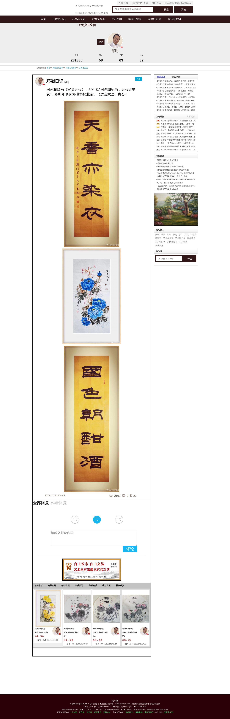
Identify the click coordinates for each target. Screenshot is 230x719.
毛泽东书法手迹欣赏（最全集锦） (170, 183)
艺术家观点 (172, 242)
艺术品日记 (59, 19)
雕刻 (175, 234)
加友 (138, 79)
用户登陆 (156, 3)
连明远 (163, 127)
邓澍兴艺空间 (58, 68)
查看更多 (191, 116)
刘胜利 (163, 121)
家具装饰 (191, 238)
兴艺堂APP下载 (140, 3)
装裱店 (193, 234)
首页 (43, 19)
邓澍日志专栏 (71, 68)
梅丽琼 (163, 124)
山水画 (74, 712)
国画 (157, 234)
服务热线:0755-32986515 (177, 3)
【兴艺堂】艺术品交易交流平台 (101, 704)
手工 (181, 234)
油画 (169, 234)
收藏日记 (79, 585)
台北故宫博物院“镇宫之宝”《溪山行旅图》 (173, 170)
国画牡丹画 (154, 19)
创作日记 (65, 585)
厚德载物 (138, 712)
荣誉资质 (93, 585)
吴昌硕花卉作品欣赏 (165, 163)
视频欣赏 (120, 585)
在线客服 (123, 3)
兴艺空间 (116, 19)
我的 (183, 9)
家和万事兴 (149, 712)
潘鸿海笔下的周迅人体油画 (167, 189)
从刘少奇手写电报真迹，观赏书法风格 (172, 176)
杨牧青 (163, 140)
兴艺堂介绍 (174, 19)
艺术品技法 (168, 238)
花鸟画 (89, 712)
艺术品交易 (78, 19)
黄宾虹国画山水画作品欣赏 (167, 160)
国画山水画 (135, 19)
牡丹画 (81, 712)
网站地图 (115, 701)
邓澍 (162, 143)
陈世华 (163, 150)
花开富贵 (97, 712)
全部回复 (41, 503)
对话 (100, 42)
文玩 (187, 234)
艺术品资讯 (98, 19)
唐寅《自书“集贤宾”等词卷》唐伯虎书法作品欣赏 (176, 179)
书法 (163, 234)
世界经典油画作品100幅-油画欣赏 (170, 167)
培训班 (158, 238)
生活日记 (106, 585)
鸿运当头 (106, 712)
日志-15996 (83, 68)
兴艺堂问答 (160, 242)
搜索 (166, 9)
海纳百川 (129, 712)
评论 (130, 549)
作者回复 (59, 503)
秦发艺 (163, 130)
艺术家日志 (180, 238)
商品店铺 (52, 585)
